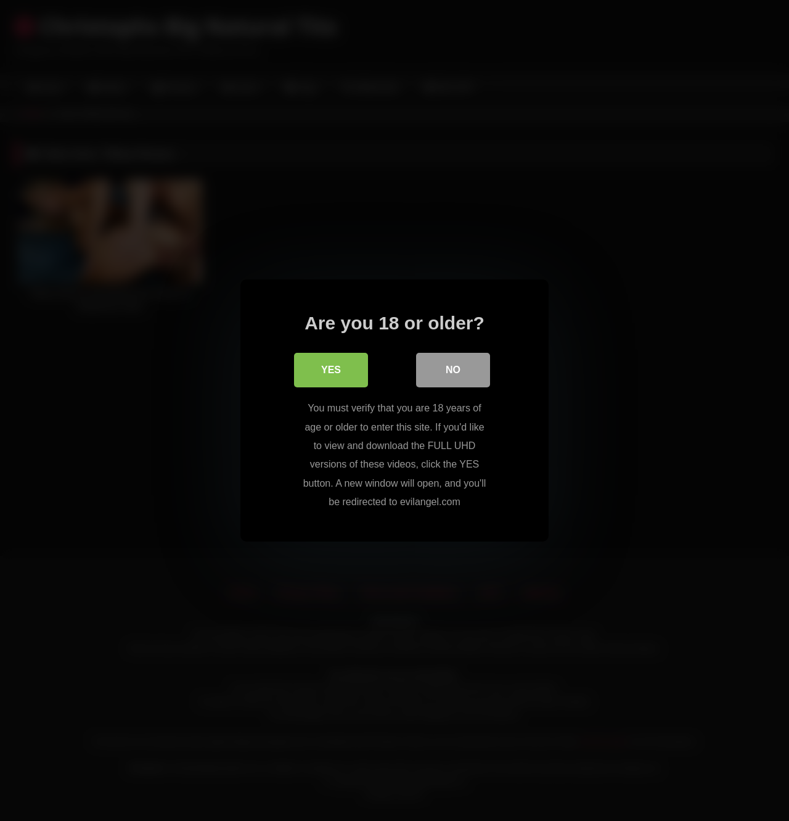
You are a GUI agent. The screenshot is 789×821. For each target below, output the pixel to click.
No (453, 370)
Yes (331, 370)
